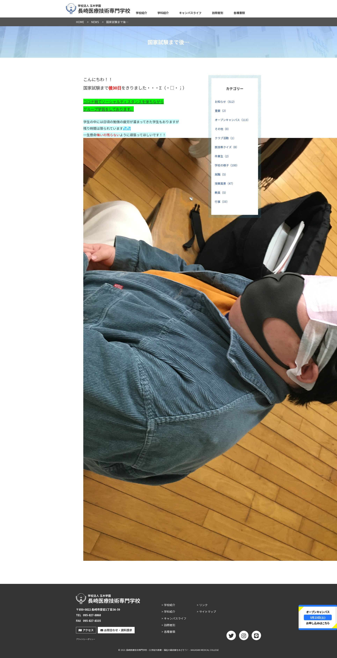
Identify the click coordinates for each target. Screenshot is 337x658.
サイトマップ (207, 611)
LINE (256, 636)
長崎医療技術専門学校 (98, 8)
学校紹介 (141, 12)
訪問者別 (217, 12)
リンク (203, 604)
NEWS (95, 22)
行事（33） (222, 201)
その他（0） (222, 129)
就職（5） (221, 174)
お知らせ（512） (225, 101)
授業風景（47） (225, 183)
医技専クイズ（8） (227, 147)
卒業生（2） (222, 156)
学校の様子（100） (227, 165)
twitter (231, 636)
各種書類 (239, 12)
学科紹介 (163, 12)
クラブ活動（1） (225, 138)
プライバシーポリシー (85, 639)
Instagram (243, 636)
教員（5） (221, 192)
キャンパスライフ (190, 12)
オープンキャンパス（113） (232, 120)
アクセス (86, 630)
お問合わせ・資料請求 (116, 630)
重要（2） (221, 111)
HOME (80, 22)
